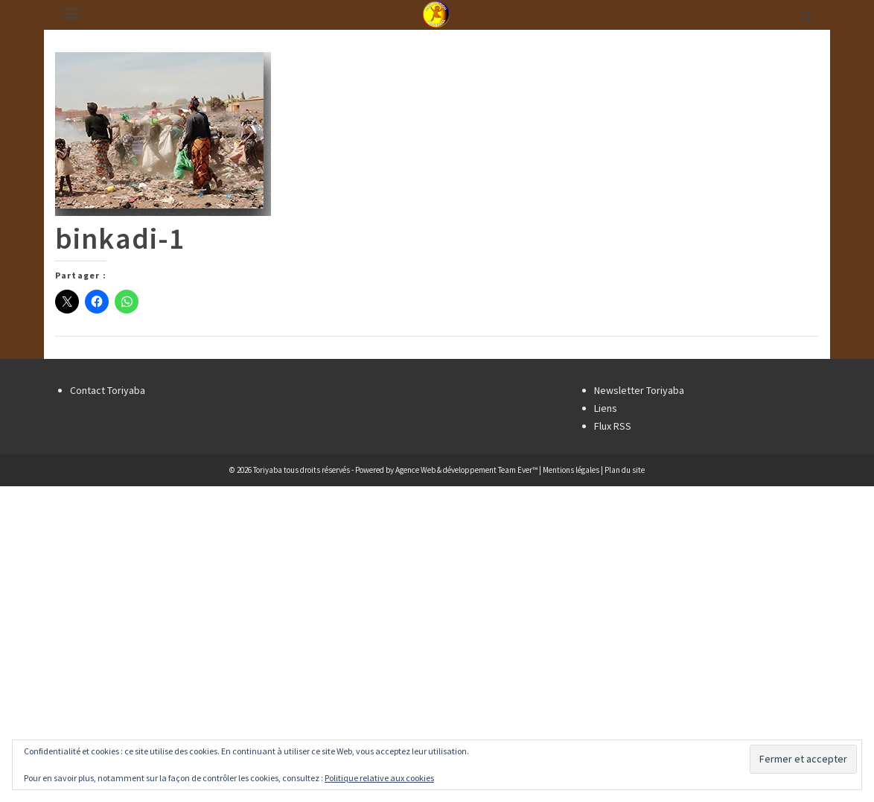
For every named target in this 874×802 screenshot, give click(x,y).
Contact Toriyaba (107, 390)
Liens (605, 408)
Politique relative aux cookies (379, 777)
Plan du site (625, 470)
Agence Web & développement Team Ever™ (466, 470)
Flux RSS (612, 426)
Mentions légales (571, 470)
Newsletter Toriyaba (639, 390)
